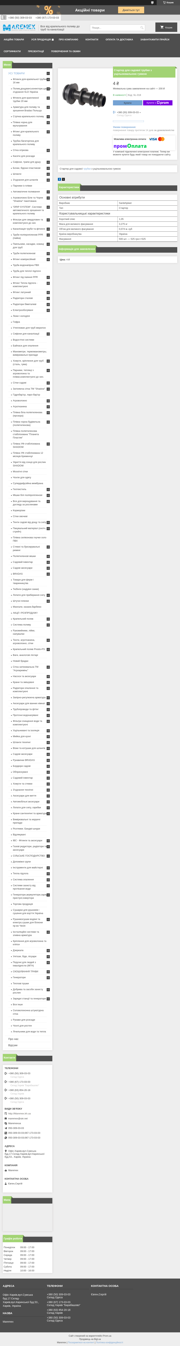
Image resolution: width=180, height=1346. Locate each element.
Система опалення (23, 879)
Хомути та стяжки (22, 783)
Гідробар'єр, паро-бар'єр (26, 394)
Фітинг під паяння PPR (25, 277)
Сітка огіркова (20, 150)
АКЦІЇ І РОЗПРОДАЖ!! (25, 612)
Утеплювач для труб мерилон (29, 327)
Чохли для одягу (22, 477)
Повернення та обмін (65, 51)
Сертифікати (12, 51)
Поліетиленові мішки (24, 556)
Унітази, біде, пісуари (24, 956)
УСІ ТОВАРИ (16, 73)
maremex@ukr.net (18, 1118)
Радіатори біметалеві (24, 304)
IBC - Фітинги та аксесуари (27, 840)
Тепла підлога (20, 873)
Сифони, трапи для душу (27, 162)
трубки (87, 168)
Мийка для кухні (22, 736)
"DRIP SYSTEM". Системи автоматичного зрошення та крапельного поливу (28, 210)
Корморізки (19, 510)
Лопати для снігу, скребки (27, 807)
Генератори (19, 977)
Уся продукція (41, 39)
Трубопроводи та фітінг (26, 709)
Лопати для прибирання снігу (29, 595)
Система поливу (22, 624)
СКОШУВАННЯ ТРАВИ (25, 971)
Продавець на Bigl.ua (90, 1339)
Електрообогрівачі (23, 310)
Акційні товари (14, 39)
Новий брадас (20, 661)
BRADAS (18, 573)
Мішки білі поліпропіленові (27, 495)
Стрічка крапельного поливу (28, 116)
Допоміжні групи (22, 861)
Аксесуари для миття (24, 795)
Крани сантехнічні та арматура (30, 813)
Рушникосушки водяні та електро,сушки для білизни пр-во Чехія (28, 922)
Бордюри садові (21, 766)
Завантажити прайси (154, 39)
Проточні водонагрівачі (25, 715)
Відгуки (12, 1045)
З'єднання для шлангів (25, 179)
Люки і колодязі (21, 316)
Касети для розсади (24, 156)
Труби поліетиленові (24, 253)
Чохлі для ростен (22, 1025)
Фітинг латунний (22, 292)
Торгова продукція (23, 904)
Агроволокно (20, 400)
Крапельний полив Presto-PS (29, 649)
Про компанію (68, 39)
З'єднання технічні (23, 789)
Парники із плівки (22, 185)
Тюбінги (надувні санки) (26, 589)
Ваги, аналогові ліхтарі (25, 655)
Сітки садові (19, 382)
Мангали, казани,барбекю (27, 606)
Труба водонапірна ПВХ (26, 265)
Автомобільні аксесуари (26, 801)
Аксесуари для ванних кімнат (29, 703)
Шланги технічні (21, 742)
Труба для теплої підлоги (27, 271)
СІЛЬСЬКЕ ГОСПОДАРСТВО (29, 855)
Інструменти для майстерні (28, 867)
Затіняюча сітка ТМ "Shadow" (29, 388)
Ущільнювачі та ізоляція (26, 730)
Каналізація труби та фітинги (29, 228)
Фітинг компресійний (24, 259)
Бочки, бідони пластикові (26, 168)
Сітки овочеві (20, 516)
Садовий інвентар (23, 562)
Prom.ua (107, 1336)
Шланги (17, 173)
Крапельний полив (23, 618)
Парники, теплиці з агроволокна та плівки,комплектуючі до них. (28, 373)
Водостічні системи (23, 339)
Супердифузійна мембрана (28, 483)
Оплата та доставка (119, 39)
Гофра (16, 321)
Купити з (158, 102)
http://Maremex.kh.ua (19, 1113)
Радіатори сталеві (23, 298)
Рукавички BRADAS (24, 760)
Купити (128, 103)
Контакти (92, 39)
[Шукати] (142, 28)
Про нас (13, 1038)
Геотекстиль (19, 489)
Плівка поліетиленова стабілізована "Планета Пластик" (26, 434)
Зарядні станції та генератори (29, 998)
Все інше (18, 1004)
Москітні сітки (20, 471)
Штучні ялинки (21, 600)
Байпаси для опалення (25, 345)
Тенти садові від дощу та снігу (29, 522)
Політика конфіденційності (109, 1342)
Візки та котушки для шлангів (29, 748)
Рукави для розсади (24, 1019)
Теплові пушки (21, 983)
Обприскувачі (20, 771)
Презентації (36, 51)
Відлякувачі (19, 834)
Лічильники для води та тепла (29, 1031)
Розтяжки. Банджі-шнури (26, 828)
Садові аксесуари (22, 567)
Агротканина (20, 406)
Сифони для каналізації (26, 333)
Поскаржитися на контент (81, 1342)
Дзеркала (18, 950)
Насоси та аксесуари (24, 676)
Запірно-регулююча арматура (29, 697)
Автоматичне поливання (26, 191)
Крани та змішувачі (23, 682)
